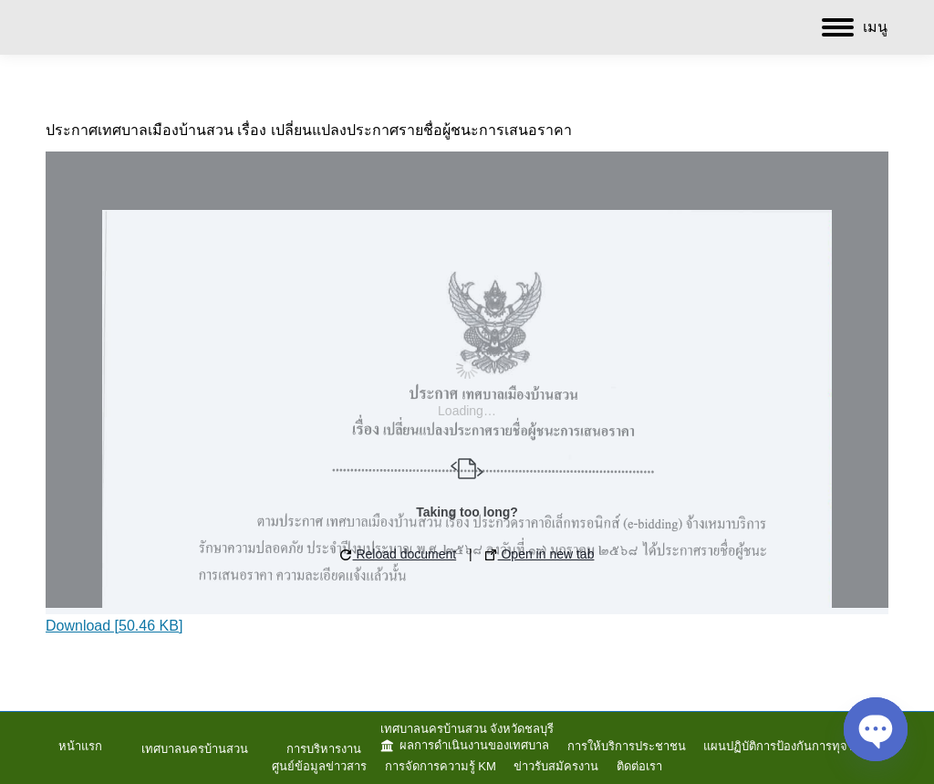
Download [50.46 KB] (114, 625)
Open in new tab (540, 554)
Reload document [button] (398, 554)
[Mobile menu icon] (854, 27)
